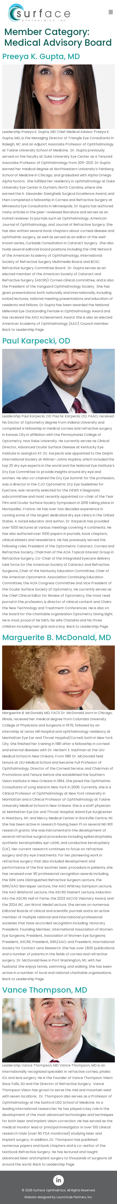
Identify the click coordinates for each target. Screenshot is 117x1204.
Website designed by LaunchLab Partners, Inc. (58, 1197)
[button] (97, 12)
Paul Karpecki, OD (36, 340)
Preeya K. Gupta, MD (41, 56)
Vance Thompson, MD (44, 989)
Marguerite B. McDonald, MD (56, 637)
